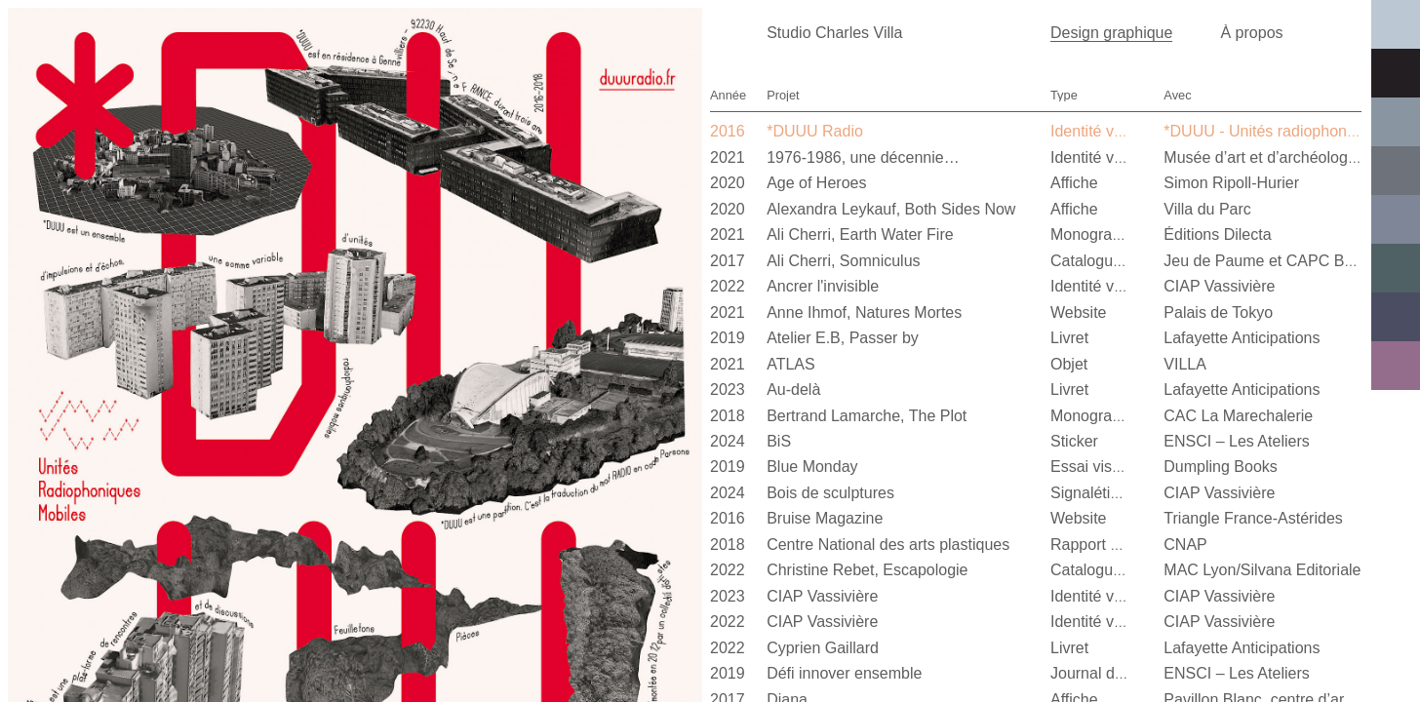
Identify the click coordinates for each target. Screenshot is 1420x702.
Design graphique (1111, 32)
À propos (1251, 32)
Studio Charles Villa (834, 32)
